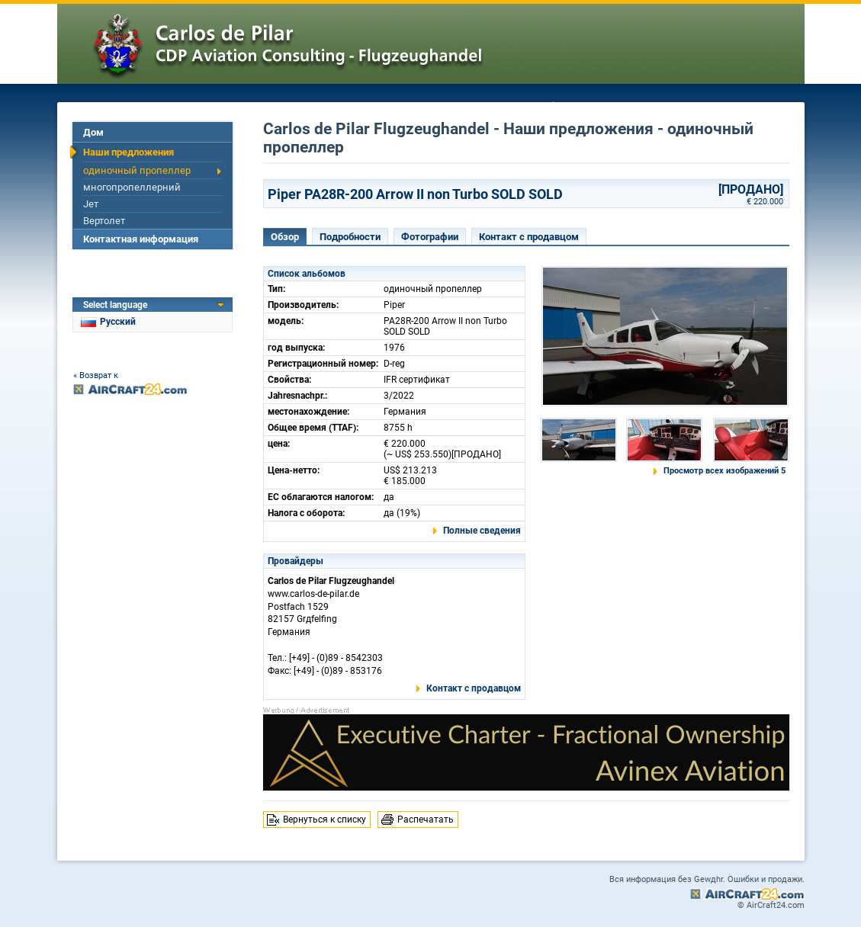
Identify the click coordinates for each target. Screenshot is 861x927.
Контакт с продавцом (529, 236)
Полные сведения (482, 530)
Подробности (350, 236)
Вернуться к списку (324, 819)
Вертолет (104, 220)
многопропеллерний (132, 187)
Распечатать (425, 819)
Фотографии (429, 236)
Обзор (285, 236)
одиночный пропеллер (137, 170)
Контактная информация (140, 239)
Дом (93, 132)
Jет (90, 204)
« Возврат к (95, 375)
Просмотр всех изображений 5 (724, 471)
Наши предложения (128, 152)
